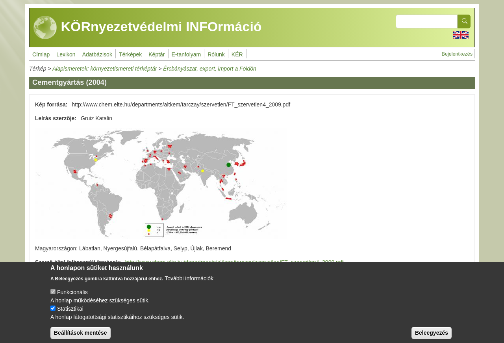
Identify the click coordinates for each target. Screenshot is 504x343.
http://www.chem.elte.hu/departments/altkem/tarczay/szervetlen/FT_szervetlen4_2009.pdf (234, 262)
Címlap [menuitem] (41, 54)
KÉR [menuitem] (237, 54)
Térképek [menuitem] (130, 54)
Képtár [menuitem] (156, 54)
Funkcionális (72, 298)
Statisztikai (70, 314)
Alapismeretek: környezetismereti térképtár (104, 68)
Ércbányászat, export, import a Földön (209, 68)
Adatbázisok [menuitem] (97, 54)
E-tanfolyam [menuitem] (186, 54)
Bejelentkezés (457, 54)
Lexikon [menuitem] (65, 54)
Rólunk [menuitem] (216, 54)
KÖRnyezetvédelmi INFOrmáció (147, 27)
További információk (189, 284)
